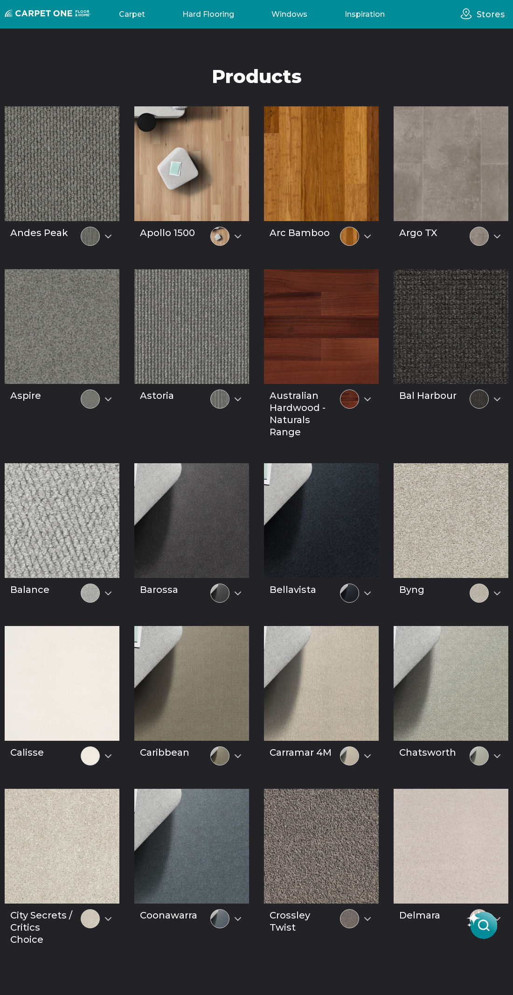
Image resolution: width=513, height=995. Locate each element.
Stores (491, 14)
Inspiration (365, 14)
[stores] (469, 14)
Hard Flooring (208, 14)
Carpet (132, 14)
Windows (289, 14)
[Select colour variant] (108, 236)
